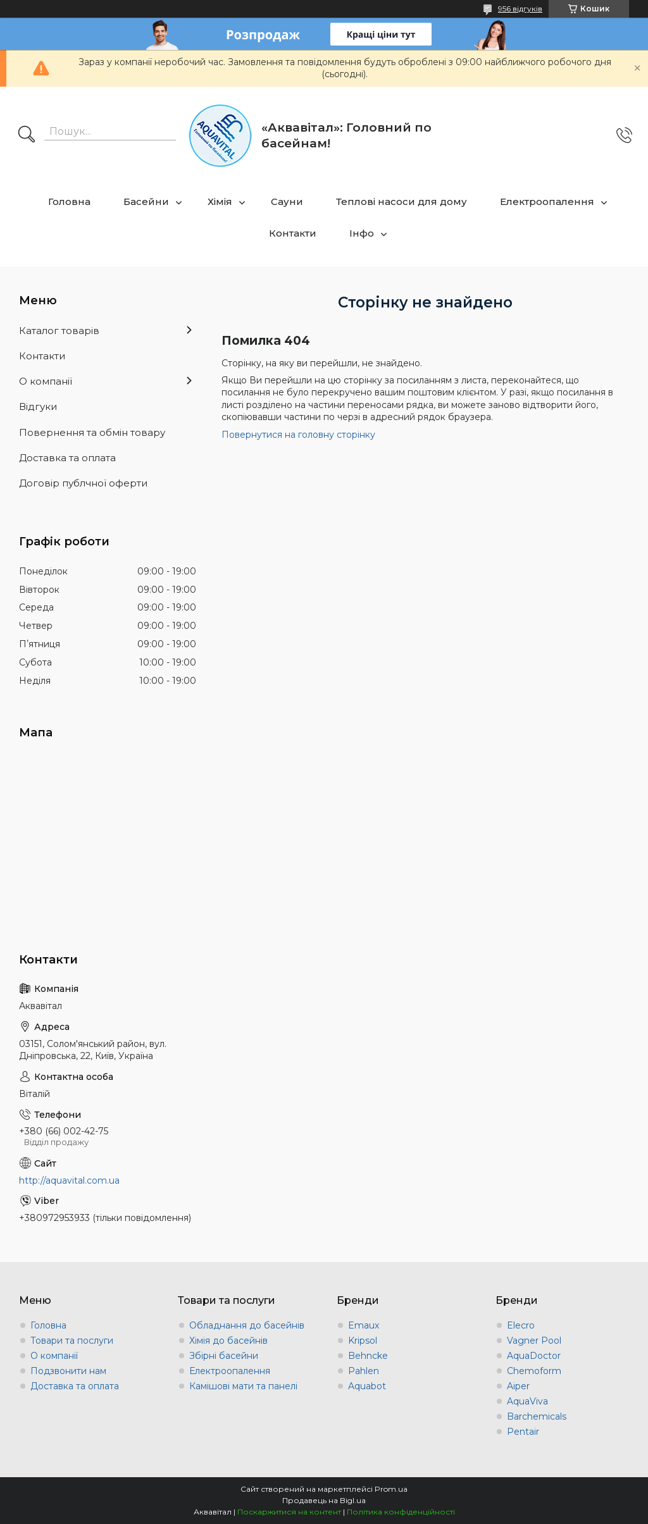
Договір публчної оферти (83, 483)
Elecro (521, 1325)
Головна (69, 201)
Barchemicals (536, 1416)
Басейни (146, 201)
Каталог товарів (59, 331)
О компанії (45, 381)
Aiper (518, 1386)
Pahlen (363, 1371)
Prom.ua (391, 1489)
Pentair (523, 1431)
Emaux (363, 1325)
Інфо (361, 233)
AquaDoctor (534, 1355)
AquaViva (527, 1401)
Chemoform (534, 1371)
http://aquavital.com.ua (69, 1180)
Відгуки (38, 406)
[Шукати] (26, 135)
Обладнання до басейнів (246, 1325)
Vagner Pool (534, 1340)
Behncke (368, 1355)
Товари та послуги (71, 1340)
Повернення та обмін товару (92, 432)
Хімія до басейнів (228, 1340)
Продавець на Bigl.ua (324, 1500)
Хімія (220, 201)
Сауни (287, 201)
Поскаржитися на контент (289, 1511)
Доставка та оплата (67, 458)
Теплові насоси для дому (401, 201)
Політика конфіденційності (401, 1511)
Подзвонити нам (68, 1371)
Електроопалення (547, 201)
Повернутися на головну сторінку (298, 434)
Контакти (292, 233)
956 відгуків (520, 8)
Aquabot (367, 1386)
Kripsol (362, 1340)
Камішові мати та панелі (243, 1386)
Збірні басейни (223, 1355)
